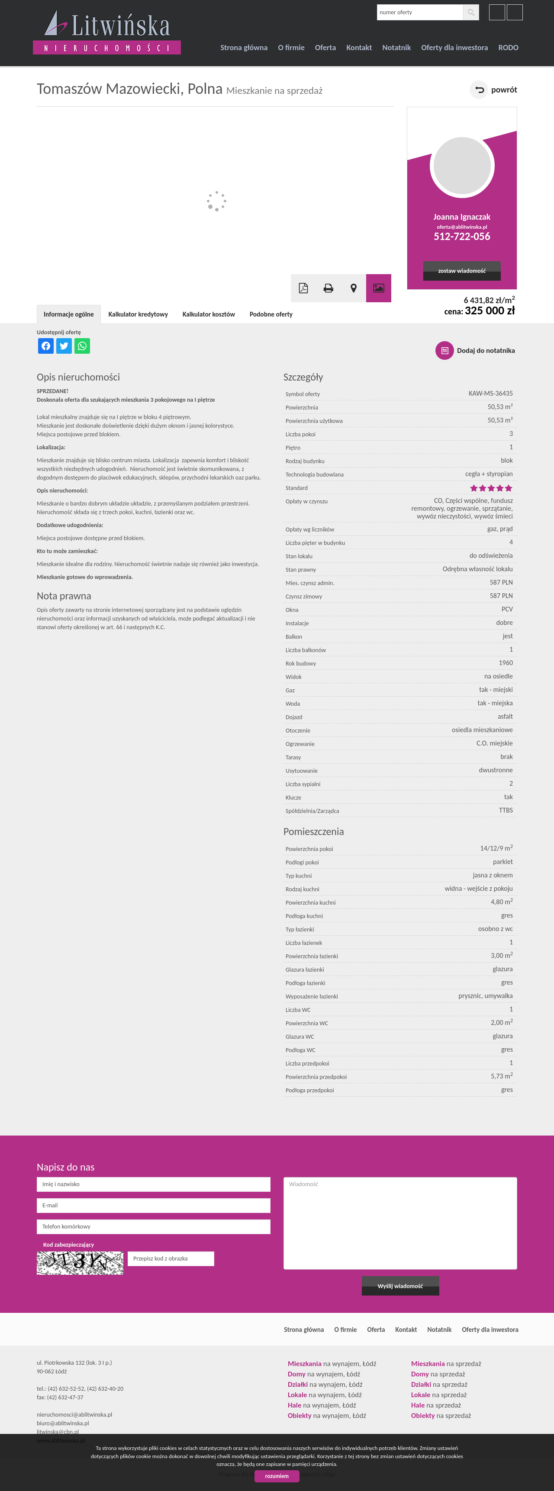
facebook (497, 12)
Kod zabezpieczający (68, 1244)
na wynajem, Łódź (332, 1363)
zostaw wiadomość (462, 271)
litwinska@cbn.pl (58, 1432)
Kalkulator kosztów (209, 314)
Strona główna (243, 47)
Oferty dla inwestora (455, 47)
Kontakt (359, 47)
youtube (515, 12)
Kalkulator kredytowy (138, 314)
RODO (509, 47)
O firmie (291, 47)
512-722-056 (462, 236)
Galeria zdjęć (378, 288)
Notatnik (397, 47)
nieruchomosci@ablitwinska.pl (74, 1414)
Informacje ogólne (69, 314)
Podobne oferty (271, 314)
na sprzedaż (446, 1363)
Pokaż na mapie (353, 288)
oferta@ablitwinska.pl (462, 227)
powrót (504, 89)
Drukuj (328, 288)
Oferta (325, 47)
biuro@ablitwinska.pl (63, 1423)
